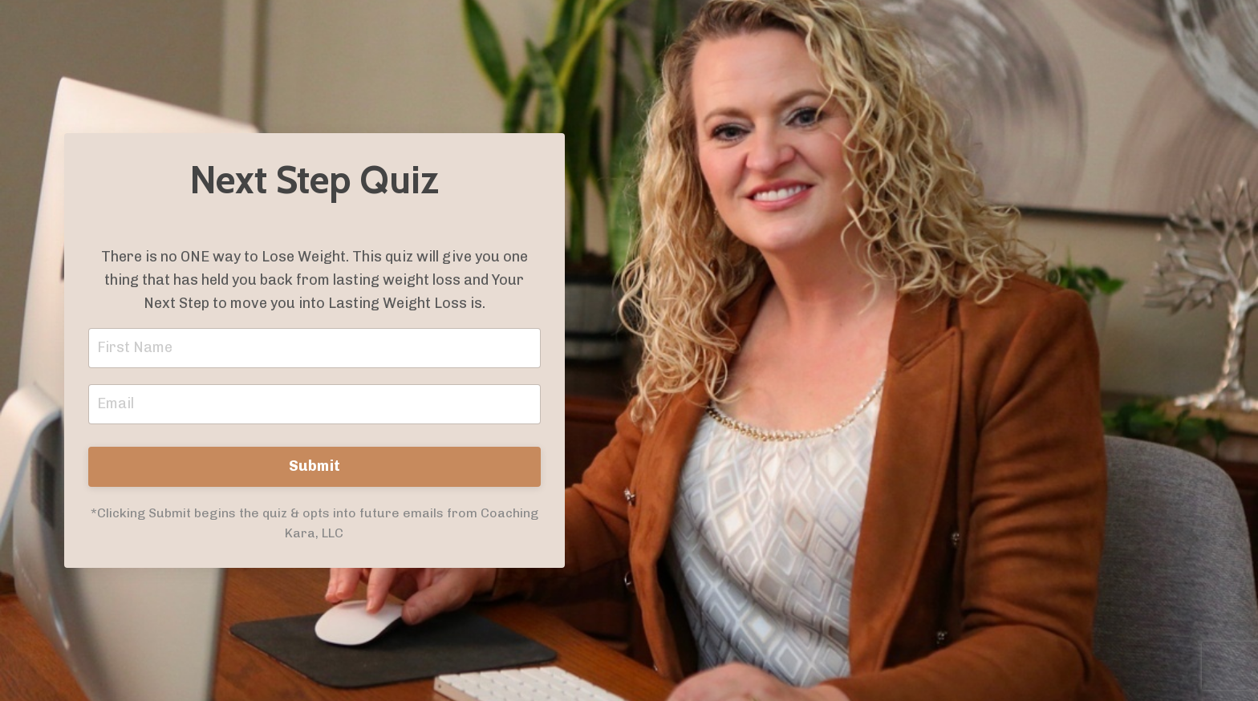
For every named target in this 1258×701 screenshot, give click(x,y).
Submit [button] (315, 466)
